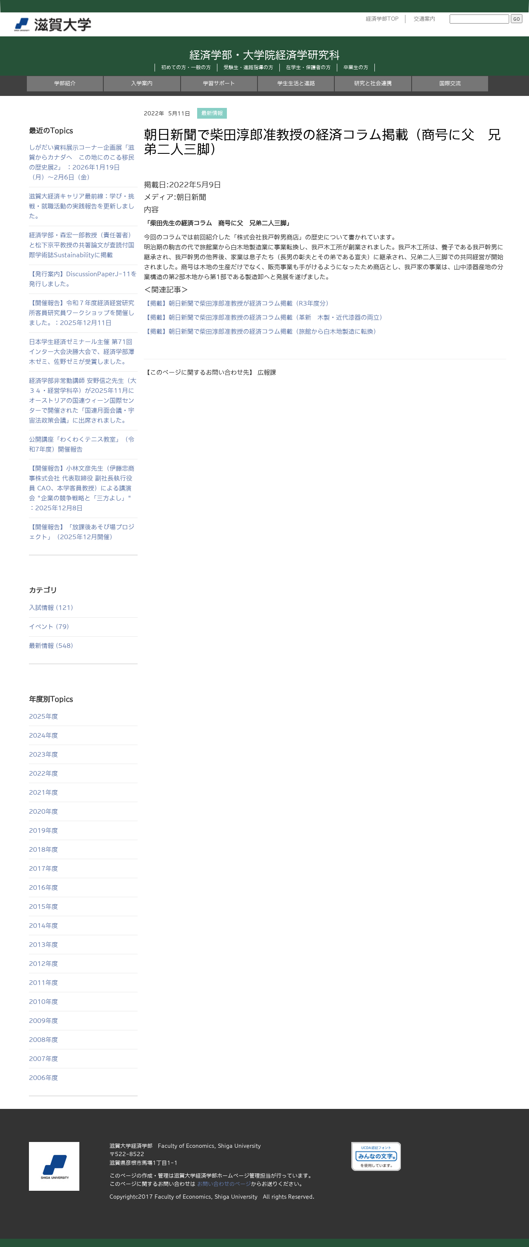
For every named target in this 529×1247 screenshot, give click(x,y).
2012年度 (43, 963)
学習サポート (219, 83)
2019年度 (43, 830)
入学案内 (142, 83)
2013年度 (43, 944)
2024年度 (43, 735)
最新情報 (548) (51, 646)
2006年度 (43, 1078)
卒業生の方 (355, 67)
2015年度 (43, 906)
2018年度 (43, 849)
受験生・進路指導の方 (248, 67)
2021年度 (43, 792)
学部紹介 (65, 83)
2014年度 (43, 925)
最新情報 (212, 113)
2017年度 (43, 868)
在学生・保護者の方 (308, 67)
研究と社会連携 (373, 83)
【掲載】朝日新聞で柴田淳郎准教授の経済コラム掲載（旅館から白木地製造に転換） (261, 331)
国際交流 (450, 83)
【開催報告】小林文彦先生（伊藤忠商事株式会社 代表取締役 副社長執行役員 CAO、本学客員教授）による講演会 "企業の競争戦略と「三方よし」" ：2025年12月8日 (81, 488)
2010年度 (43, 1002)
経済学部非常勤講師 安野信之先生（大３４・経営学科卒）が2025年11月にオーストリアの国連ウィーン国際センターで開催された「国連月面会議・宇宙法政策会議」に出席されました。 (82, 400)
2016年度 (43, 887)
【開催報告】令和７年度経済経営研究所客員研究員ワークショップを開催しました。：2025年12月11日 (81, 313)
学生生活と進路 (296, 83)
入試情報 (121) (51, 607)
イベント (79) (49, 627)
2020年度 (43, 811)
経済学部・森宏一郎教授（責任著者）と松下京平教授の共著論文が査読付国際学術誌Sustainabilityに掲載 (81, 245)
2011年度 (43, 982)
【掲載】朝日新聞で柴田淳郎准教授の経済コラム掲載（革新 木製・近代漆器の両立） (265, 317)
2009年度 (43, 1021)
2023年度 (43, 754)
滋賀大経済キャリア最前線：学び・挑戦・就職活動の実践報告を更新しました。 (81, 206)
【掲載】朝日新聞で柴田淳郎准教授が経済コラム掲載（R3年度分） (238, 303)
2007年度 (43, 1059)
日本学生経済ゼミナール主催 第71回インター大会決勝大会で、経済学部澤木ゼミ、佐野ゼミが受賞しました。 (81, 352)
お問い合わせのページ (224, 1184)
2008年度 (43, 1040)
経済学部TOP (382, 19)
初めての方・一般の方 (186, 67)
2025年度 (43, 716)
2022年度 (43, 773)
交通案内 (424, 19)
